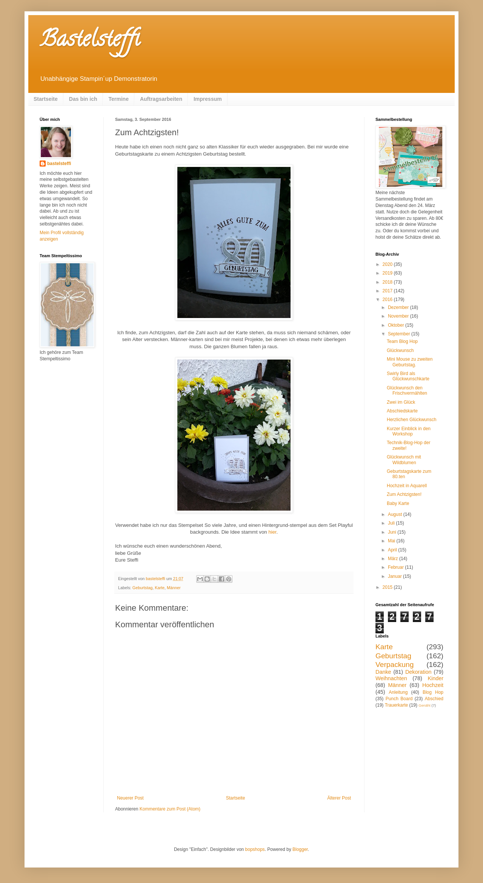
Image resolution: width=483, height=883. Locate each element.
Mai (392, 540)
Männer (174, 587)
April (393, 550)
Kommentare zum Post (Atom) (170, 809)
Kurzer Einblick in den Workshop (409, 431)
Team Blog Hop (402, 341)
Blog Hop (433, 692)
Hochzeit (432, 685)
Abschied (434, 698)
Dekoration (418, 672)
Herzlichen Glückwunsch (411, 419)
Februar (396, 567)
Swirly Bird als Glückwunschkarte (408, 376)
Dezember (399, 307)
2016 (388, 299)
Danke (383, 672)
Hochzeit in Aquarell (407, 485)
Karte (160, 587)
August (395, 514)
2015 (388, 587)
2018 (388, 282)
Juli (392, 523)
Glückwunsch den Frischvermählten (407, 390)
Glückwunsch (400, 350)
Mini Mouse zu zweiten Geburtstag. (409, 362)
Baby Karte (398, 503)
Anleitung (398, 692)
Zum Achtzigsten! (404, 494)
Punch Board (399, 698)
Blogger (300, 849)
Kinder (435, 678)
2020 (388, 264)
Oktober (396, 325)
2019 (388, 273)
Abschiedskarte (402, 411)
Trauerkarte (396, 705)
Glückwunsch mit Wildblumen (404, 459)
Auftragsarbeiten (161, 99)
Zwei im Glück (401, 402)
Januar (395, 576)
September (399, 334)
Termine (119, 99)
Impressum (208, 99)
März (393, 558)
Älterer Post (339, 798)
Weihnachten (391, 678)
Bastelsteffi (90, 41)
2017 (388, 290)
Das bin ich (83, 99)
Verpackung (394, 664)
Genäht (424, 705)
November (399, 316)
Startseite (46, 99)
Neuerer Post (130, 798)
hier (272, 532)
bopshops (255, 849)
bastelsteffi (59, 163)
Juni (392, 532)
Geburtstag (142, 587)
